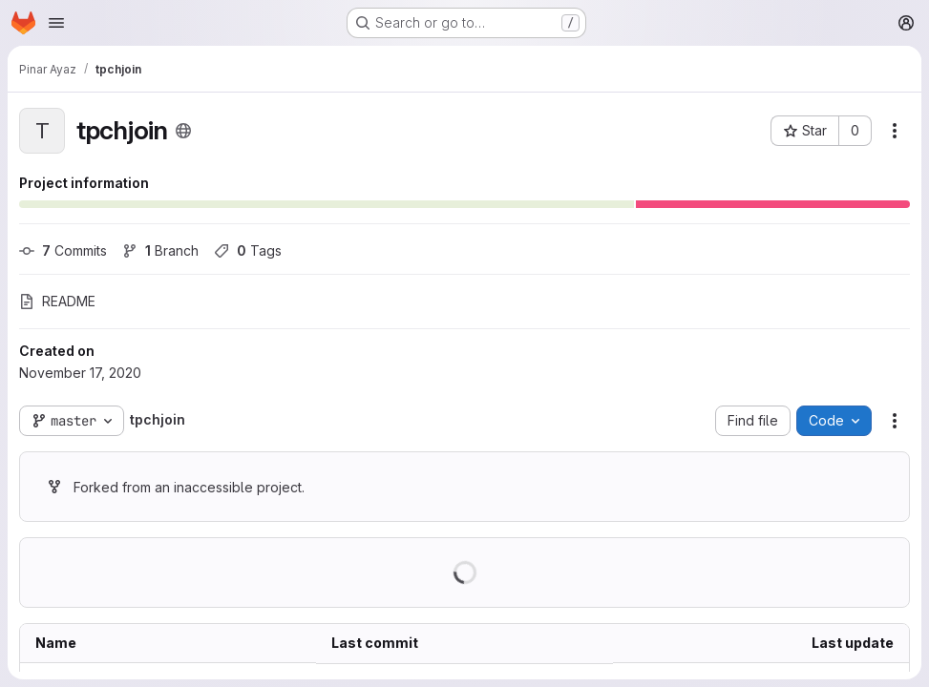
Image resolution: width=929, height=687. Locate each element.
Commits (63, 250)
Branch (160, 250)
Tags (248, 250)
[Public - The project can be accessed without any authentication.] (183, 130)
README (57, 301)
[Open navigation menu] (56, 23)
